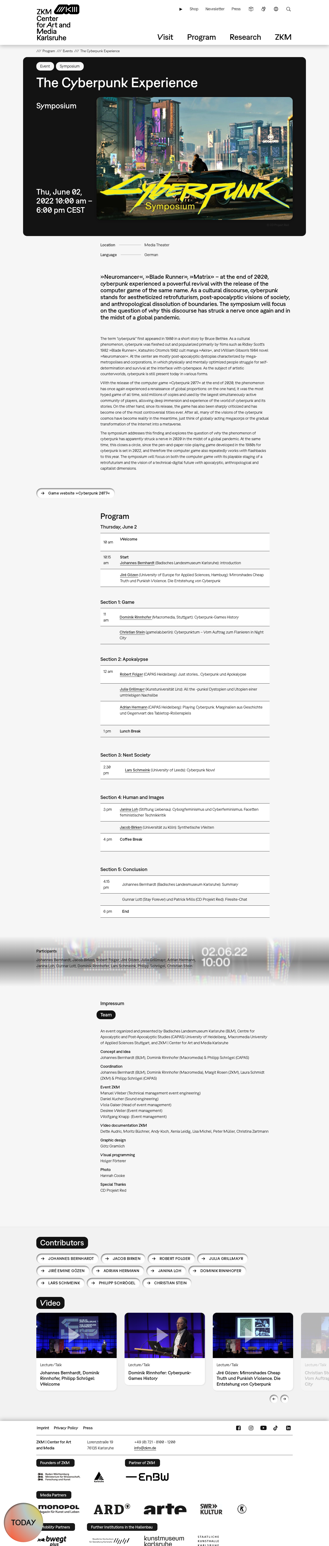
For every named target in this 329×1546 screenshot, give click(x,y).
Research (245, 36)
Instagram (251, 1428)
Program (201, 36)
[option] (76, 1352)
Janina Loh (129, 809)
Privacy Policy (66, 1428)
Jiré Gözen (129, 575)
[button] (195, 158)
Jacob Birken (131, 827)
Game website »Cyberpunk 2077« (79, 493)
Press (236, 9)
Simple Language (251, 9)
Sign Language (263, 9)
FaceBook (238, 1428)
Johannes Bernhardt (137, 563)
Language (276, 9)
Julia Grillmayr (132, 689)
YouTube (263, 1428)
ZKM (283, 36)
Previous (274, 1399)
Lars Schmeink (137, 770)
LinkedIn (288, 1428)
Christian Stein (132, 632)
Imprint (43, 1428)
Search (288, 9)
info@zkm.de (145, 1448)
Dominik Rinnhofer (136, 617)
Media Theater (156, 245)
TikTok (276, 1428)
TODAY (23, 1522)
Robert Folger (131, 674)
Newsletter (215, 9)
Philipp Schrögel (151, 966)
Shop (194, 9)
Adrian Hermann (133, 707)
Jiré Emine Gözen (66, 1270)
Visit (165, 36)
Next (284, 1399)
